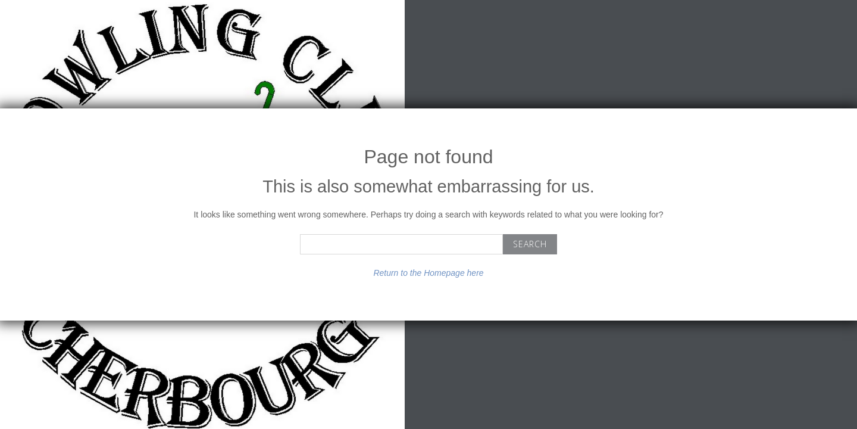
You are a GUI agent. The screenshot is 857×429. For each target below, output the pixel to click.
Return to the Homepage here (428, 273)
